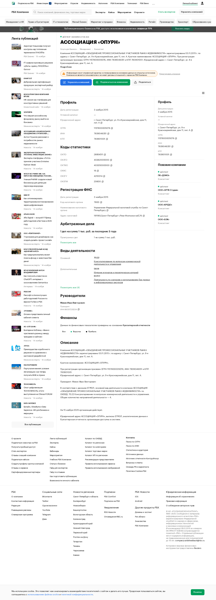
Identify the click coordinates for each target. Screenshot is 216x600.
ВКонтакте (47, 533)
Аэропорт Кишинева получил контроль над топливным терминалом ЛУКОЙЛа (37, 49)
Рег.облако (140, 553)
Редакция (15, 542)
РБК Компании (117, 3)
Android (138, 537)
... (153, 2)
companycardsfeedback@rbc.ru (190, 577)
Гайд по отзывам (57, 508)
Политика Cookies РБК (136, 507)
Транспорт (183, 21)
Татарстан (77, 578)
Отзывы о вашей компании (23, 492)
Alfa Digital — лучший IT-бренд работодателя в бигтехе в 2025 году (38, 220)
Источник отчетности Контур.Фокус (142, 495)
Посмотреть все (68, 242)
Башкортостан (80, 546)
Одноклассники (49, 542)
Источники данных (134, 491)
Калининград (79, 555)
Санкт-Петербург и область (85, 533)
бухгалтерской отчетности (136, 325)
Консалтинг (99, 48)
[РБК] (13, 3)
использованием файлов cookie (43, 594)
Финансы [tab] (100, 93)
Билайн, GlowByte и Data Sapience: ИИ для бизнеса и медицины (36, 409)
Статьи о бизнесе (57, 500)
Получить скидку (182, 29)
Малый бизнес (79, 21)
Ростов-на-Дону (80, 573)
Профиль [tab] (64, 93)
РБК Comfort (110, 533)
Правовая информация (176, 537)
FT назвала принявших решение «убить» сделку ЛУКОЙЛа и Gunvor (38, 65)
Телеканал (132, 3)
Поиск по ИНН (132, 482)
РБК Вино (144, 3)
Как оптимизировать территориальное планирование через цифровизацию (38, 201)
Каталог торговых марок (96, 487)
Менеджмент (85, 48)
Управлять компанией (191, 12)
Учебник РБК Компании (60, 496)
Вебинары (54, 487)
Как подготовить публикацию (63, 513)
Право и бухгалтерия (38, 21)
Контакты (130, 475)
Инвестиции (44, 3)
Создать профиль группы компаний (27, 500)
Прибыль (91, 331)
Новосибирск (79, 542)
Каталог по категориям (95, 483)
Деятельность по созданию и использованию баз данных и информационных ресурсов (122, 280)
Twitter (45, 537)
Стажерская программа (22, 551)
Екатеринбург (79, 537)
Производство (167, 21)
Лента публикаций (25, 38)
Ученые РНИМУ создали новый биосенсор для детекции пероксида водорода (38, 182)
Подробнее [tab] (66, 67)
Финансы (121, 21)
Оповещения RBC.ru (113, 553)
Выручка (76, 331)
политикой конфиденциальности (77, 594)
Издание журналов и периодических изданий (116, 272)
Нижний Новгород (81, 564)
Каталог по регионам (94, 479)
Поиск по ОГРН (133, 478)
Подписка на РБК (26, 3)
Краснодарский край (82, 560)
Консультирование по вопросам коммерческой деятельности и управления (117, 262)
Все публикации (33, 424)
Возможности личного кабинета (64, 517)
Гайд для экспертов (59, 504)
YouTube (46, 546)
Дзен (44, 555)
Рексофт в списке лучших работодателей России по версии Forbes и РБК (35, 298)
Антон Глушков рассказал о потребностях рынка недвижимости (36, 140)
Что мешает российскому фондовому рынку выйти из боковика (36, 118)
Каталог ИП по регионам (96, 492)
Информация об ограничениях (180, 533)
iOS (136, 533)
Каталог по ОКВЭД (93, 475)
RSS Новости (110, 549)
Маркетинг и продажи (101, 21)
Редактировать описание (169, 73)
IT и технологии (60, 21)
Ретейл (152, 21)
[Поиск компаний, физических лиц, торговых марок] (62, 12)
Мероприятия (60, 3)
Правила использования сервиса (100, 500)
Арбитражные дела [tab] (117, 93)
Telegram (46, 551)
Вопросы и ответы (134, 499)
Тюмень (76, 582)
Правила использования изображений (102, 504)
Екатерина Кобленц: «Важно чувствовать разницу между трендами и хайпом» (36, 333)
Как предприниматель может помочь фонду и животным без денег (38, 257)
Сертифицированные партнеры (25, 508)
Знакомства (140, 558)
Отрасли (74, 3)
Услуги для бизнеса (68, 48)
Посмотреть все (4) (70, 287)
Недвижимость (88, 3)
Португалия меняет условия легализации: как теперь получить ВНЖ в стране (36, 371)
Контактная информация (22, 537)
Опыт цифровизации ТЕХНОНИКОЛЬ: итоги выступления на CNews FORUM (38, 390)
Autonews (103, 3)
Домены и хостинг (143, 549)
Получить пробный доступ (23, 483)
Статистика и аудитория (137, 486)
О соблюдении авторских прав (180, 542)
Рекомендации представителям (99, 496)
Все (64, 331)
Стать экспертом (166, 12)
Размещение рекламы (21, 546)
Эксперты (100, 12)
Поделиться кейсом (20, 496)
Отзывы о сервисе (19, 504)
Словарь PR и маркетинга (137, 503)
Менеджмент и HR (15, 21)
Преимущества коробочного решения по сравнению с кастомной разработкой (37, 352)
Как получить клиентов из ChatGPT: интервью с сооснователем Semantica (36, 279)
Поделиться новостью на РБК (24, 479)
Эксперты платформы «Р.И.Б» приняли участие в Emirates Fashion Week (37, 161)
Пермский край (80, 569)
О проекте (139, 12)
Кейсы (111, 12)
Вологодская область (83, 551)
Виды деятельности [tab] (82, 93)
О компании (17, 533)
